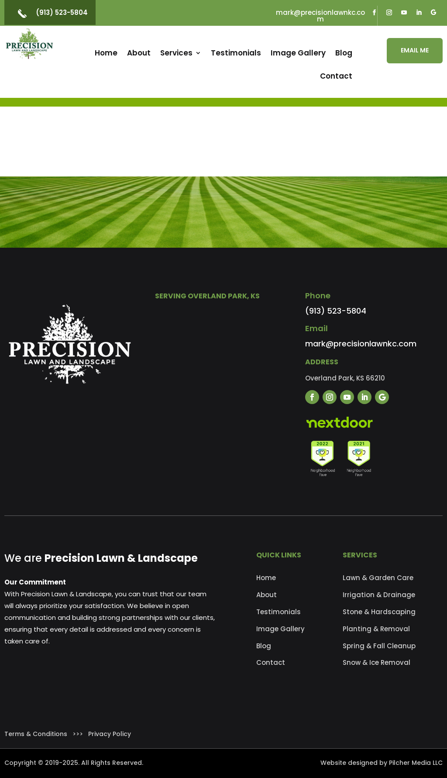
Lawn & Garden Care (378, 577)
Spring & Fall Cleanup (379, 645)
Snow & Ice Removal (376, 662)
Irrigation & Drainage (379, 594)
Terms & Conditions (35, 734)
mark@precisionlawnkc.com (320, 16)
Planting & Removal (376, 628)
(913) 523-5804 (62, 12)
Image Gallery (298, 53)
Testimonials (236, 53)
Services (176, 53)
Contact (336, 76)
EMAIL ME (415, 50)
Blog (343, 53)
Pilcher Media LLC (416, 762)
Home (106, 53)
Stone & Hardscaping (379, 611)
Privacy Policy (109, 734)
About (139, 53)
